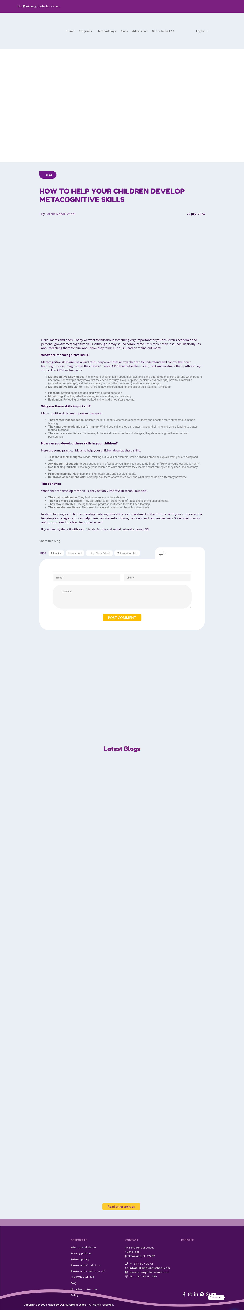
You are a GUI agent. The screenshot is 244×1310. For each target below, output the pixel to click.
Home (70, 31)
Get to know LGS (163, 31)
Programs (85, 31)
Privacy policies (81, 1253)
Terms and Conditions (86, 1265)
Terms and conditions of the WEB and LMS (88, 1274)
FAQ (73, 1283)
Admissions (139, 31)
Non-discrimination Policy (84, 1292)
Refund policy (80, 1259)
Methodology (107, 31)
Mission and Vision (83, 1247)
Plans (124, 31)
